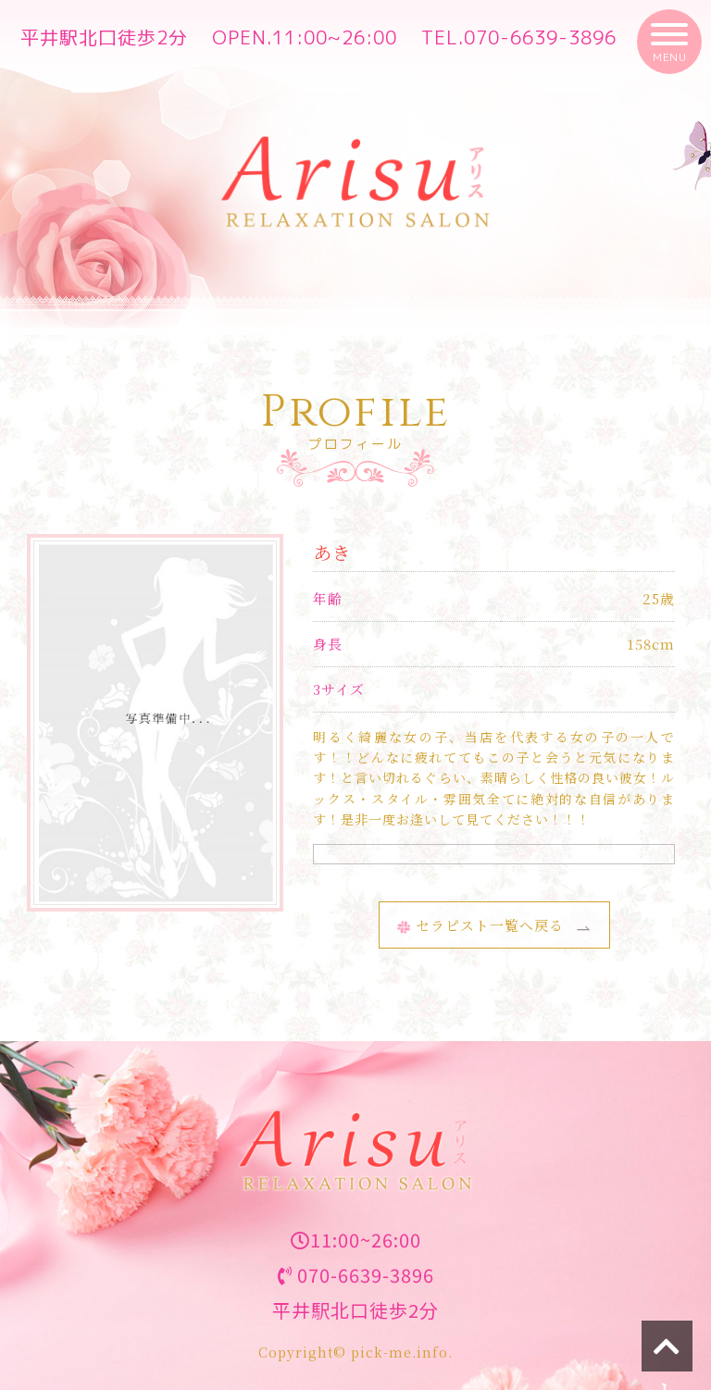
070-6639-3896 (540, 37)
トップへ (667, 1351)
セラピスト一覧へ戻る (480, 925)
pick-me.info (399, 1352)
